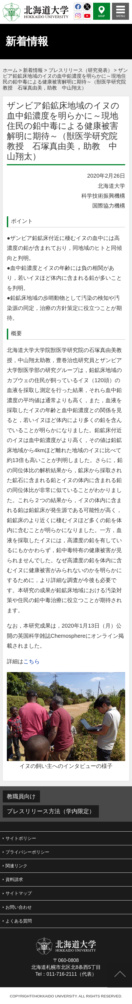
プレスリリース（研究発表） (80, 70)
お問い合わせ (18, 907)
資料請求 (14, 879)
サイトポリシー (20, 838)
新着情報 (33, 70)
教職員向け (21, 796)
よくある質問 (18, 921)
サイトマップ (18, 893)
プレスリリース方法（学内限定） (51, 811)
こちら (31, 661)
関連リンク (16, 865)
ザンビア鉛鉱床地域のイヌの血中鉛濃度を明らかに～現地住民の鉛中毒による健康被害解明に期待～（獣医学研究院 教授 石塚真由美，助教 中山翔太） (67, 79)
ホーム (10, 70)
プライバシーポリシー (27, 852)
